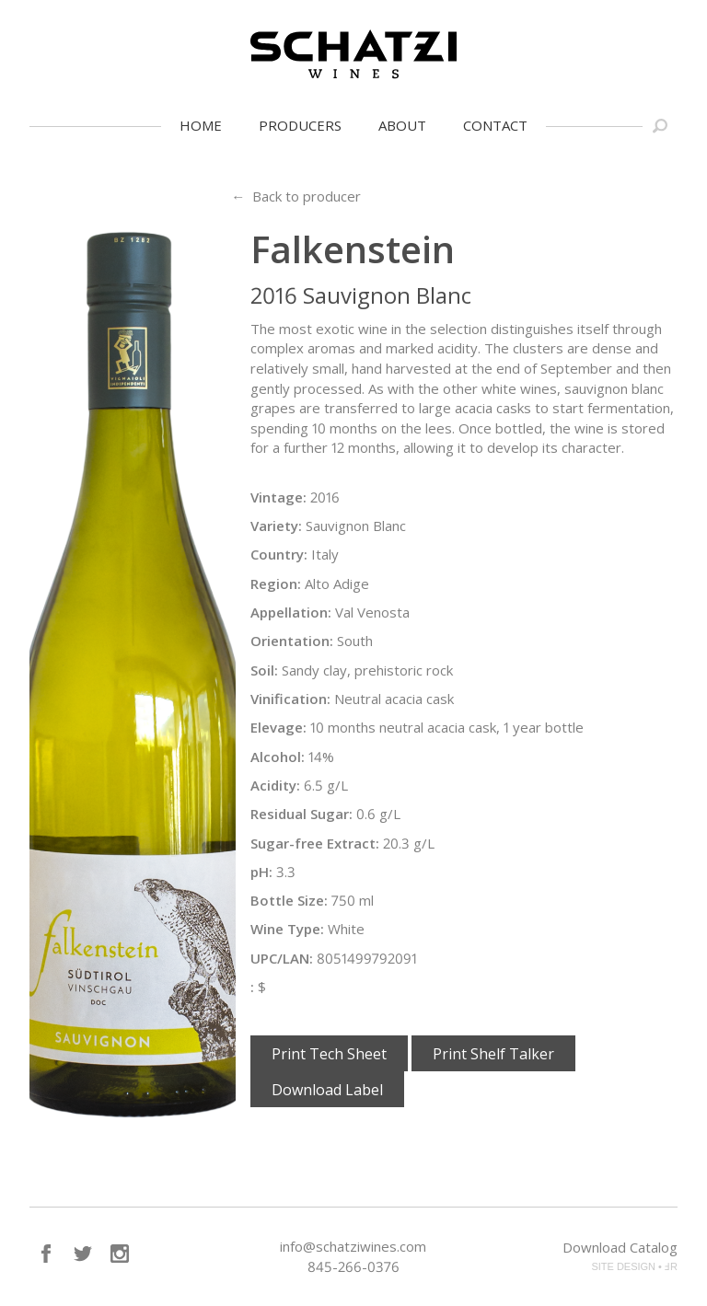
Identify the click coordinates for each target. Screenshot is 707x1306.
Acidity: (275, 785)
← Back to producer (296, 196)
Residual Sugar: (301, 813)
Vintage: (278, 497)
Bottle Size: (289, 900)
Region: (275, 583)
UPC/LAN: (281, 958)
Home (201, 125)
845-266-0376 (353, 1266)
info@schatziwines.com (353, 1246)
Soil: (264, 670)
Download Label (327, 1090)
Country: (278, 554)
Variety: (276, 525)
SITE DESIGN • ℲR (634, 1266)
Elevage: (278, 727)
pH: (261, 871)
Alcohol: (277, 756)
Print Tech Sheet (329, 1054)
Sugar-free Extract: (314, 843)
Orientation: (291, 640)
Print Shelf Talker (493, 1054)
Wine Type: (287, 928)
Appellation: (290, 612)
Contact (495, 125)
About (402, 125)
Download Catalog (620, 1247)
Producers (300, 125)
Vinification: (290, 698)
